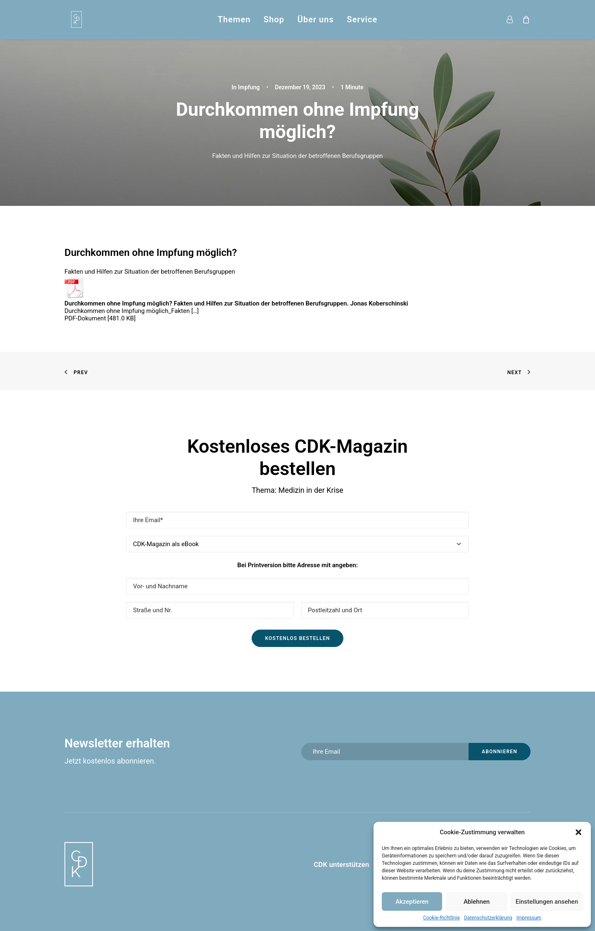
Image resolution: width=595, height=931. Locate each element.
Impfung (249, 87)
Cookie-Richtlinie (441, 918)
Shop (274, 19)
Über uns (316, 19)
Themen (234, 19)
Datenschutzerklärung (488, 918)
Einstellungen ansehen (547, 901)
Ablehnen (477, 901)
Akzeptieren (411, 901)
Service (362, 19)
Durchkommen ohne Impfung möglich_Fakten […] (131, 311)
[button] (578, 832)
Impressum (528, 918)
